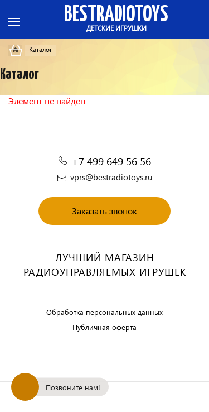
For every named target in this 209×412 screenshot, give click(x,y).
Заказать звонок (104, 211)
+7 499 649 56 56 (111, 161)
